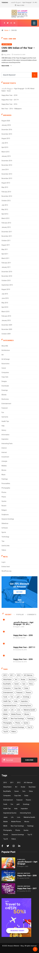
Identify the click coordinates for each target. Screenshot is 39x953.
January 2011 (6, 267)
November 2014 (7, 165)
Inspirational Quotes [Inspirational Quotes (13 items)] (9, 705)
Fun (3, 412)
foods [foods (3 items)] (5, 697)
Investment (5, 457)
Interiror (4, 448)
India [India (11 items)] (15, 701)
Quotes (4, 501)
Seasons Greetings (8, 519)
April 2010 (5, 307)
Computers (5, 372)
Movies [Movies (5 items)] (26, 714)
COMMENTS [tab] (31, 614)
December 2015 (7, 134)
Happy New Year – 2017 (27, 888)
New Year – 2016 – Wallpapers (12, 108)
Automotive (5, 363)
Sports (4, 532)
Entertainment (6, 403)
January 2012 (6, 227)
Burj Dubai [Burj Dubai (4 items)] (32, 679)
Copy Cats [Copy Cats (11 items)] (17, 688)
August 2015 (6, 138)
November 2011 (7, 236)
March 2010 (5, 311)
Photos (4, 492)
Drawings (5, 390)
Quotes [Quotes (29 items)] (26, 723)
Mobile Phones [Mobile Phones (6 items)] (16, 714)
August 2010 (6, 289)
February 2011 (6, 263)
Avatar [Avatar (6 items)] (23, 679)
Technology (5, 537)
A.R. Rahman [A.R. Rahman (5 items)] (28, 675)
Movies (4, 470)
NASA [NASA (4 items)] (5, 718)
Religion (4, 510)
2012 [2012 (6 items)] (18, 675)
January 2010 (6, 320)
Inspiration (5, 439)
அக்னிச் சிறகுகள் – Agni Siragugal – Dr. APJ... (23, 623)
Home (6, 30)
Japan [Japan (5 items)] (5, 710)
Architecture (6, 350)
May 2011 (5, 249)
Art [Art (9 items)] (16, 679)
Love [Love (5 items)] (18, 710)
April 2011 (5, 254)
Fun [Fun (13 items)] (12, 697)
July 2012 (5, 205)
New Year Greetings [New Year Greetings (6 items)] (17, 718)
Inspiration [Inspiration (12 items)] (24, 701)
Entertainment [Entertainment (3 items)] (8, 692)
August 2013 (6, 183)
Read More (6, 65)
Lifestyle (4, 461)
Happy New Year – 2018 (9, 95)
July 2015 (5, 143)
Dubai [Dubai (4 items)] (26, 688)
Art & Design (6, 359)
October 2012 (6, 200)
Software (5, 528)
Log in (3, 562)
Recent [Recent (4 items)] (5, 727)
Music (3, 474)
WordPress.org (6, 571)
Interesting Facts (7, 443)
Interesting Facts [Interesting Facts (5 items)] (25, 705)
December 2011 (7, 231)
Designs (4, 381)
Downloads (5, 386)
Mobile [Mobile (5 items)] (5, 714)
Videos (4, 550)
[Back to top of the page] (35, 949)
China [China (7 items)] (31, 684)
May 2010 (5, 303)
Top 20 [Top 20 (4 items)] (5, 731)
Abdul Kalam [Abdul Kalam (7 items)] (7, 679)
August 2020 (6, 121)
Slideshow (5, 523)
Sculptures (5, 514)
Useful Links (5, 545)
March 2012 (5, 218)
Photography (6, 488)
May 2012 (5, 209)
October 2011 (6, 240)
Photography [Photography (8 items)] (7, 723)
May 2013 (5, 187)
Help (3, 426)
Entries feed (6, 566)
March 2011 (5, 258)
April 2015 (5, 147)
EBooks (4, 395)
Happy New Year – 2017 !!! (10, 100)
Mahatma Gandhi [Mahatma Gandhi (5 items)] (29, 710)
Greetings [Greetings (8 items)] (26, 697)
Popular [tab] (19, 614)
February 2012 (6, 223)
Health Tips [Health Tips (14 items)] (7, 701)
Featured (4, 408)
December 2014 (7, 160)
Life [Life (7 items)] (12, 710)
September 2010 (7, 285)
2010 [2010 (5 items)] (5, 675)
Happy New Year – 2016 (9, 104)
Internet (4, 452)
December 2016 (7, 129)
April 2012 (5, 214)
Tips (3, 541)
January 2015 (6, 156)
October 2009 (6, 334)
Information (7, 44)
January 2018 (6, 125)
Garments (5, 417)
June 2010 (5, 298)
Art (3, 355)
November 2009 (7, 329)
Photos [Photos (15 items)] (17, 723)
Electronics (5, 399)
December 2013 (7, 174)
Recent (4, 505)
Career (4, 368)
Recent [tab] (7, 614)
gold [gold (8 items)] (18, 697)
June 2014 (5, 169)
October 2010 (6, 280)
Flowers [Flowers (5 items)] (28, 692)
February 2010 (6, 316)
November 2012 (7, 196)
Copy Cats (5, 377)
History (4, 430)
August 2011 (6, 245)
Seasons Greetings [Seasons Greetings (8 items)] (18, 727)
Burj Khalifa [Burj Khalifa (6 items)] (7, 684)
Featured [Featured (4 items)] (19, 692)
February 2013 (6, 192)
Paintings (5, 479)
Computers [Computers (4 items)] (7, 688)
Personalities (6, 483)
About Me (5, 346)
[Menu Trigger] (34, 23)
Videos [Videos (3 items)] (13, 731)
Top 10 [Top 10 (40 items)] (29, 727)
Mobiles (4, 466)
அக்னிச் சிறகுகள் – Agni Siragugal (27, 862)
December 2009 (7, 325)
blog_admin (6, 54)
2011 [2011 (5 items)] (12, 675)
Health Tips (5, 421)
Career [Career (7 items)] (16, 684)
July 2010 (5, 294)
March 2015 (5, 152)
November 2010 (7, 276)
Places (4, 497)
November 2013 (7, 178)
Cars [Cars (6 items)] (23, 684)
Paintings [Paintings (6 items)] (30, 718)
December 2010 (7, 271)
